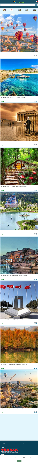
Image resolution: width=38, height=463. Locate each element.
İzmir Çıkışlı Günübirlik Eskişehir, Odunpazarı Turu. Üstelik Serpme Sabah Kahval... (14, 230)
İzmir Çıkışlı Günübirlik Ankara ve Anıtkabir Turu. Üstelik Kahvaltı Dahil (12, 141)
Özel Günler (3, 6)
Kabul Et (19, 461)
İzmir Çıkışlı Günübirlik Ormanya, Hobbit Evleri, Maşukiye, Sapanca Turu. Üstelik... (14, 186)
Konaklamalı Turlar (25, 6)
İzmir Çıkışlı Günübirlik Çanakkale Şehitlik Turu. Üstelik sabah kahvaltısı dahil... (13, 319)
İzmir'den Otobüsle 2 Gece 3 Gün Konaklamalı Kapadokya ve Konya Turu (12, 408)
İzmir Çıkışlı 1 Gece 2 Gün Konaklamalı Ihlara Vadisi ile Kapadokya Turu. (12, 52)
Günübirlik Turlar (8, 6)
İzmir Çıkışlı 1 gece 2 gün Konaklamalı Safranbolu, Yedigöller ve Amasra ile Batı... (14, 364)
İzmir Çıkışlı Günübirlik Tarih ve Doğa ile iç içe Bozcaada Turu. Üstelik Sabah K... (13, 97)
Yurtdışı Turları (19, 6)
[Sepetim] (36, 2)
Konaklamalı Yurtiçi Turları (33, 6)
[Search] (18, 5)
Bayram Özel (14, 6)
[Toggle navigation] (2, 2)
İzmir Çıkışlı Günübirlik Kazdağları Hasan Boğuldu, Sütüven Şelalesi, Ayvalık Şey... (14, 275)
